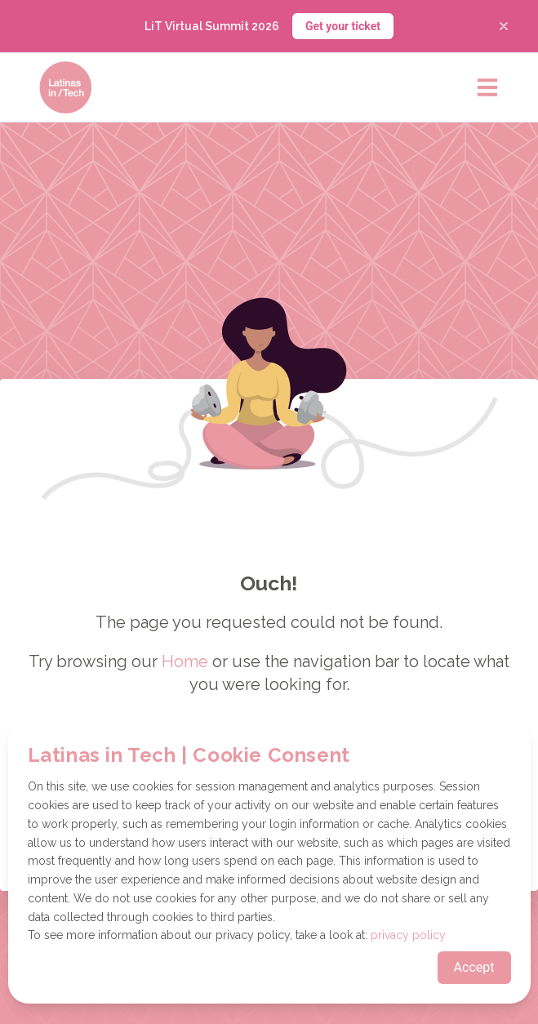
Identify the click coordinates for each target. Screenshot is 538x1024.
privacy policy (408, 935)
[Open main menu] (487, 87)
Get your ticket (342, 26)
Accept (474, 967)
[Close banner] (503, 26)
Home (185, 661)
